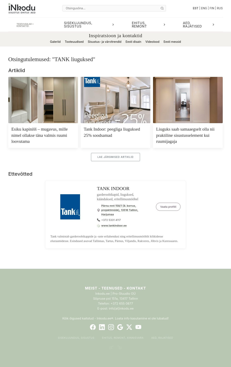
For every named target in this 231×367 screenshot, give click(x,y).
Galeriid (55, 41)
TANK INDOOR (113, 188)
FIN (212, 8)
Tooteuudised (74, 41)
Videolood (152, 41)
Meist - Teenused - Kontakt (115, 288)
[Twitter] (129, 327)
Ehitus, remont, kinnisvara (123, 337)
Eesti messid (172, 41)
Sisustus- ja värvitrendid (105, 41)
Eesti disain (133, 41)
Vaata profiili (168, 206)
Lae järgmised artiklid (115, 156)
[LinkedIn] (102, 327)
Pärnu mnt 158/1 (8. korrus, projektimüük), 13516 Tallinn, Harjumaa (119, 210)
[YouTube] (138, 327)
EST (196, 8)
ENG (204, 8)
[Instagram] (111, 327)
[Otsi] (162, 8)
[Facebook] (93, 327)
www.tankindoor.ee (114, 225)
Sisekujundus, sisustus (76, 337)
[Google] (120, 327)
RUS (220, 8)
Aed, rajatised (162, 337)
